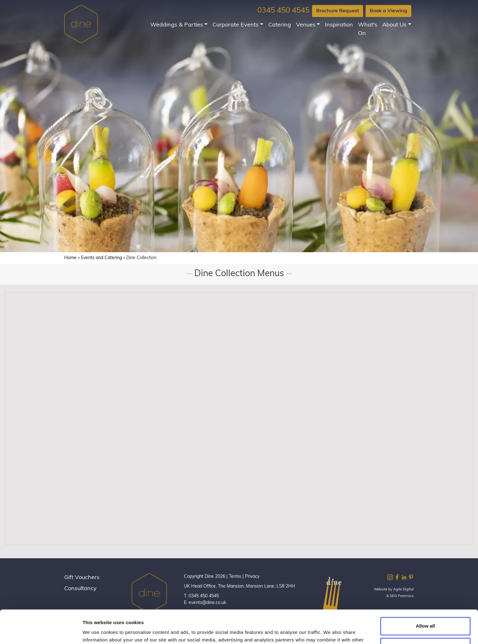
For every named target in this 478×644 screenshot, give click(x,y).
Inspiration (339, 25)
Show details (97, 631)
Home (70, 258)
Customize (425, 613)
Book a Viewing (388, 11)
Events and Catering (101, 258)
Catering (279, 25)
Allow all (425, 592)
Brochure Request (337, 11)
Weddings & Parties (176, 25)
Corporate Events (236, 25)
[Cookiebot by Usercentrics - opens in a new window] (40, 631)
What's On (367, 29)
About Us (394, 25)
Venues (306, 25)
